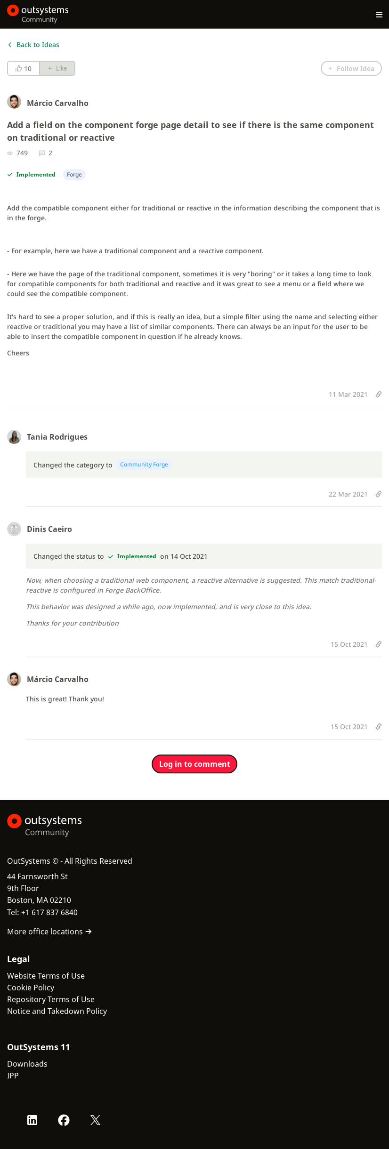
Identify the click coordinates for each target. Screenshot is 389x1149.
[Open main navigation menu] (379, 14)
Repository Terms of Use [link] (51, 999)
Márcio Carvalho (58, 103)
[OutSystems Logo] (59, 825)
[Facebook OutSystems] (63, 1120)
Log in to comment (194, 764)
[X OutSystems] (95, 1120)
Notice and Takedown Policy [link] (57, 1011)
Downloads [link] (27, 1064)
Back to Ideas (33, 44)
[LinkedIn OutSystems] (32, 1120)
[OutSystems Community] (38, 14)
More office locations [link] (49, 931)
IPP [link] (13, 1075)
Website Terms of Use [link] (46, 976)
